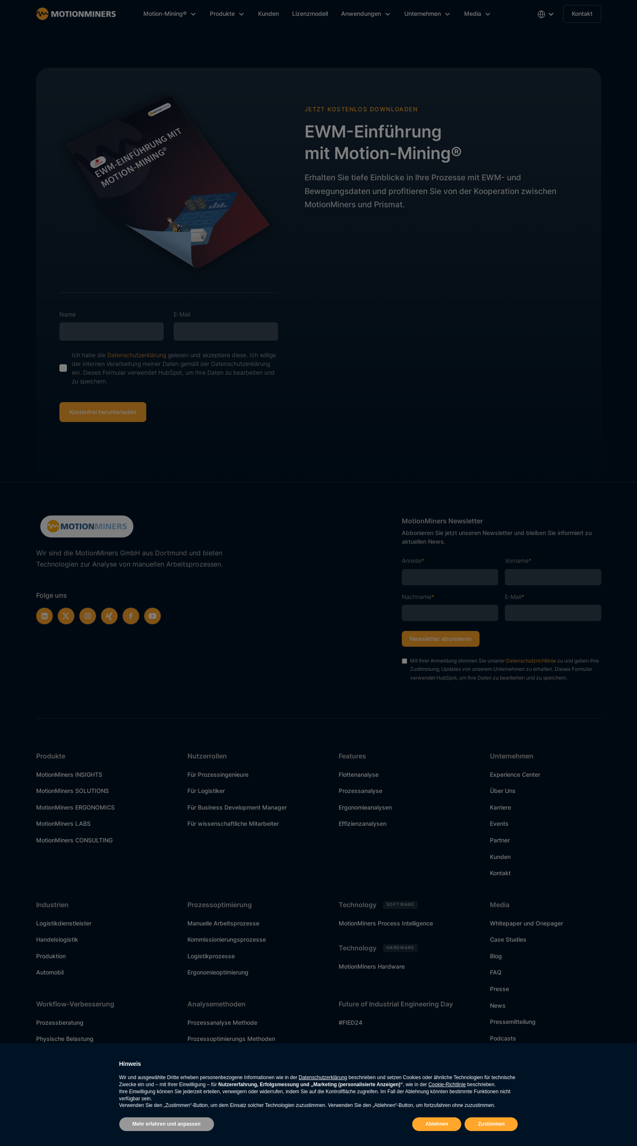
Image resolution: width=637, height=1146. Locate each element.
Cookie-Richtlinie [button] (447, 1084)
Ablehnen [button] (436, 1124)
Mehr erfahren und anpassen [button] (167, 1124)
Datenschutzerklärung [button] (323, 1077)
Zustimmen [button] (491, 1124)
